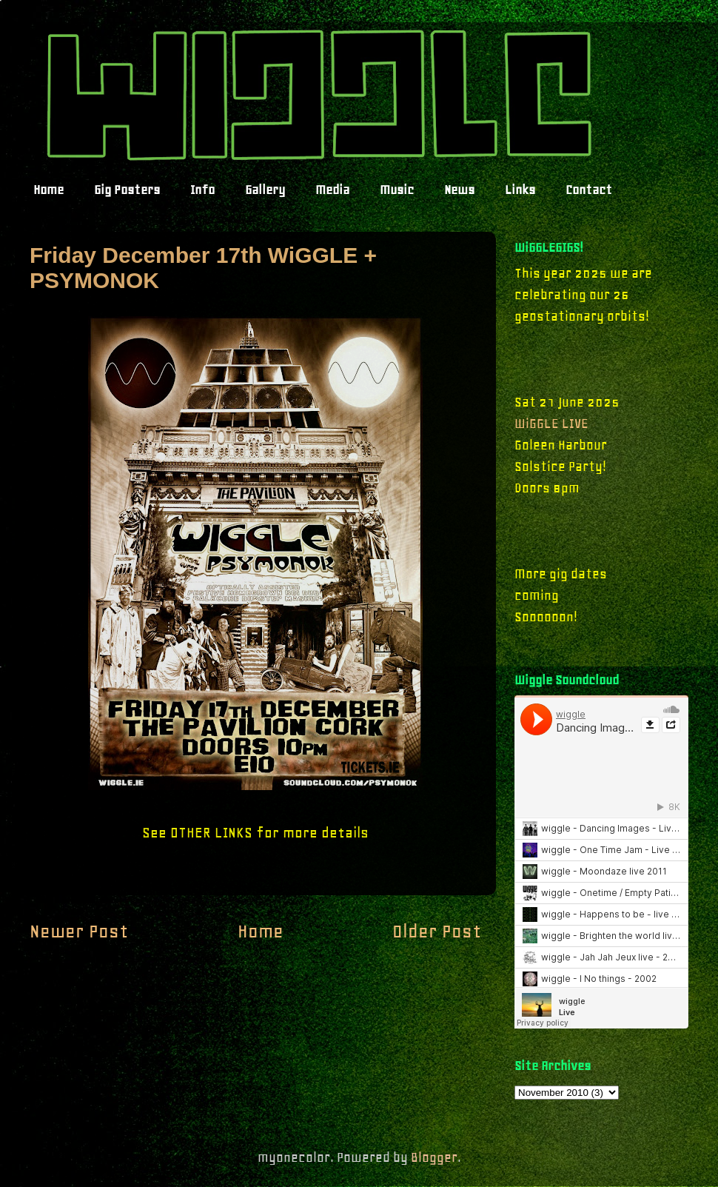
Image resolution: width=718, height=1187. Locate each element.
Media (332, 189)
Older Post (436, 931)
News (459, 189)
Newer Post (79, 931)
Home (48, 189)
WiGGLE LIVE (551, 423)
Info (202, 189)
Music (397, 189)
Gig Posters (127, 189)
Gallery (265, 189)
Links (520, 189)
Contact (589, 189)
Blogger (434, 1157)
